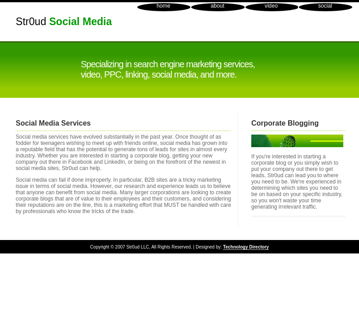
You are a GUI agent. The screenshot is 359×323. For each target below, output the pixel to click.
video (271, 6)
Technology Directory (246, 246)
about (217, 6)
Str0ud (64, 21)
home (163, 6)
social (325, 6)
